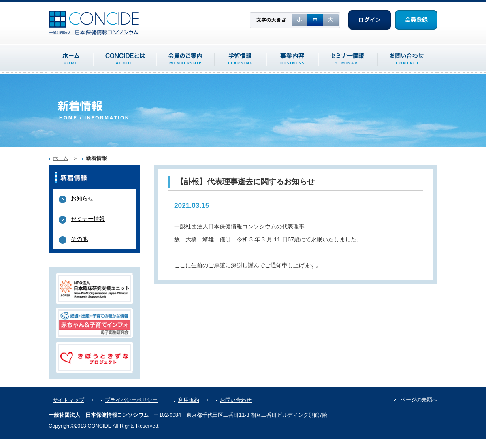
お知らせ (82, 198)
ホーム (60, 158)
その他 (79, 239)
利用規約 (188, 400)
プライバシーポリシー (131, 400)
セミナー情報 (88, 218)
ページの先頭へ (415, 399)
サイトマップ (68, 400)
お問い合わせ (236, 400)
